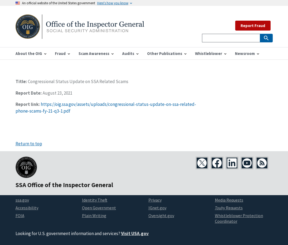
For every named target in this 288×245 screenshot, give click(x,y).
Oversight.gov (161, 215)
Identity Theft (94, 200)
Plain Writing (94, 215)
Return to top (29, 144)
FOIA (20, 215)
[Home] (80, 35)
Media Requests (229, 200)
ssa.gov (22, 200)
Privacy (155, 200)
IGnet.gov (157, 207)
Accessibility (27, 207)
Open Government (99, 207)
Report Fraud (253, 25)
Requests (229, 207)
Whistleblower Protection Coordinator (239, 218)
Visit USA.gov (135, 233)
